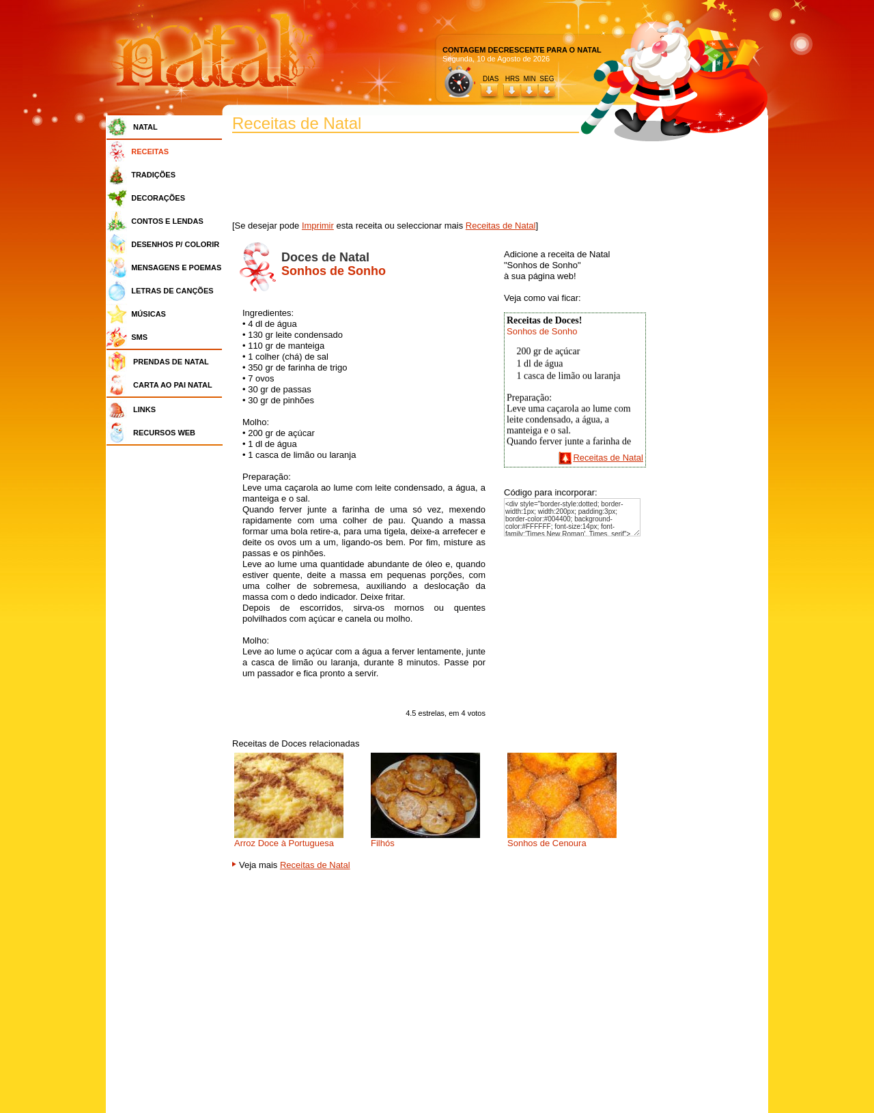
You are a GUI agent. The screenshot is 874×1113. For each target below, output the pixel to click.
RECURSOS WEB (164, 433)
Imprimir (318, 225)
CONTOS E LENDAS (167, 221)
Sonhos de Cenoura (547, 843)
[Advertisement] (168, 655)
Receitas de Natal (501, 225)
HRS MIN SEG (530, 79)
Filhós (383, 843)
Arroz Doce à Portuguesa (284, 843)
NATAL (145, 127)
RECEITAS (150, 151)
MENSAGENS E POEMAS (176, 267)
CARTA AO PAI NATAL (172, 385)
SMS (139, 337)
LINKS (144, 409)
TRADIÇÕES (153, 175)
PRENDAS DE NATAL (171, 362)
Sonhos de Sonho (542, 331)
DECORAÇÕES (158, 198)
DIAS (490, 79)
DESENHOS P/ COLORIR (175, 244)
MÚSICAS (148, 314)
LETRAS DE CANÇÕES (172, 291)
